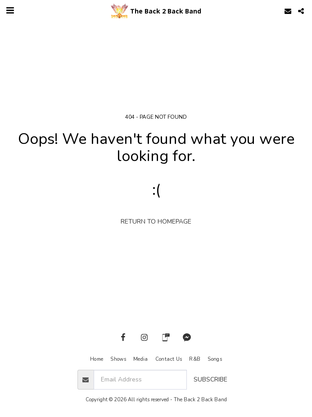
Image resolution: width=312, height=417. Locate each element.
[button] (10, 10)
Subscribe (210, 379)
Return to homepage (156, 221)
